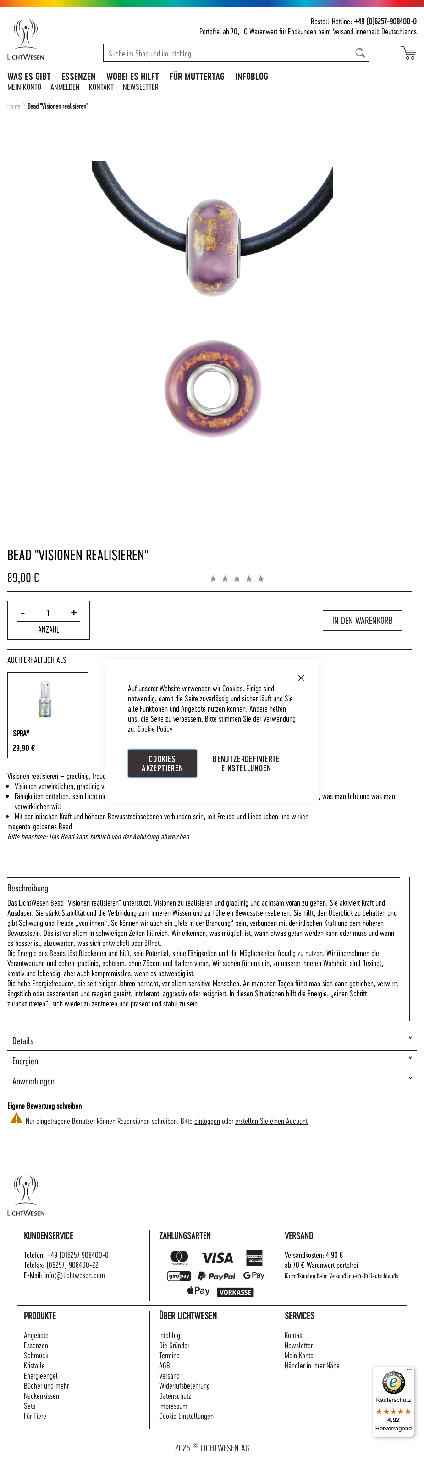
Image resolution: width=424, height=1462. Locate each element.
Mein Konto (24, 86)
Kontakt (101, 86)
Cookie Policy (155, 728)
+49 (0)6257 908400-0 (78, 1254)
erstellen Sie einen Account (271, 1120)
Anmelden (65, 86)
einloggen (207, 1120)
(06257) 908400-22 (72, 1264)
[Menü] (409, 1371)
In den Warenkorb (362, 620)
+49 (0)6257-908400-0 (385, 21)
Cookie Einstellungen (186, 1415)
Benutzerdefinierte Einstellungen (246, 762)
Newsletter (141, 86)
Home (13, 106)
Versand (343, 31)
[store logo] (42, 39)
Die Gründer (174, 1345)
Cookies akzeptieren (162, 762)
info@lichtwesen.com (74, 1274)
